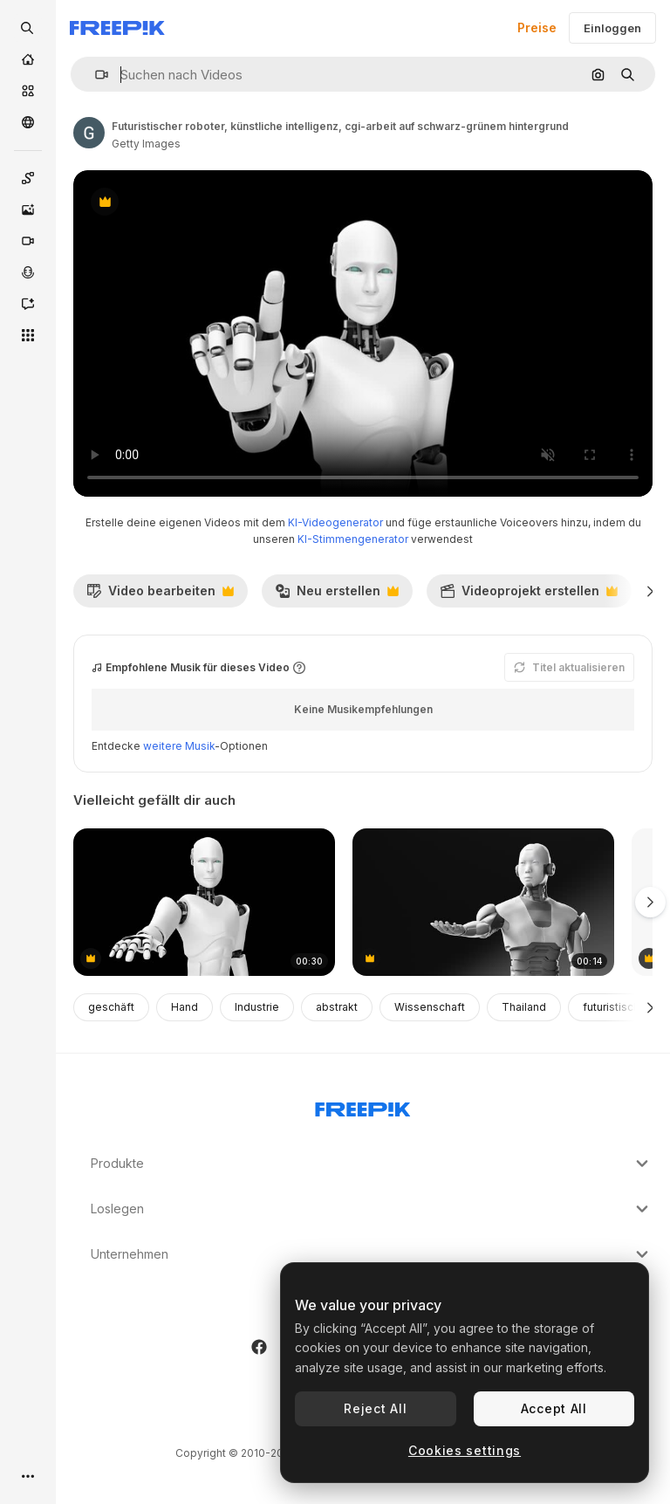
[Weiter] (650, 591)
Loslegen (372, 1208)
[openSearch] (28, 28)
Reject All (375, 1408)
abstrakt (337, 1006)
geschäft (111, 1006)
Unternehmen (372, 1254)
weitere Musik (179, 745)
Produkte (372, 1163)
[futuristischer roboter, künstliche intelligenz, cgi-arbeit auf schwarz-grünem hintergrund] (204, 902)
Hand (184, 1006)
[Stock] (28, 91)
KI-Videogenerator (335, 522)
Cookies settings (464, 1450)
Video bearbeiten (160, 595)
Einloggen (612, 28)
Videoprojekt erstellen (529, 595)
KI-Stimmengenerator (352, 539)
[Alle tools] (28, 335)
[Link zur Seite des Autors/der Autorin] (89, 132)
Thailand (524, 1006)
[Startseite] (28, 59)
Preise (537, 27)
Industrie (257, 1006)
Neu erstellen (337, 595)
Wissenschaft (429, 1006)
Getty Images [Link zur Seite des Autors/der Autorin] (146, 143)
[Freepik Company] (363, 1106)
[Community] (28, 122)
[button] (95, 74)
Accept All (554, 1408)
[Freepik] (117, 28)
